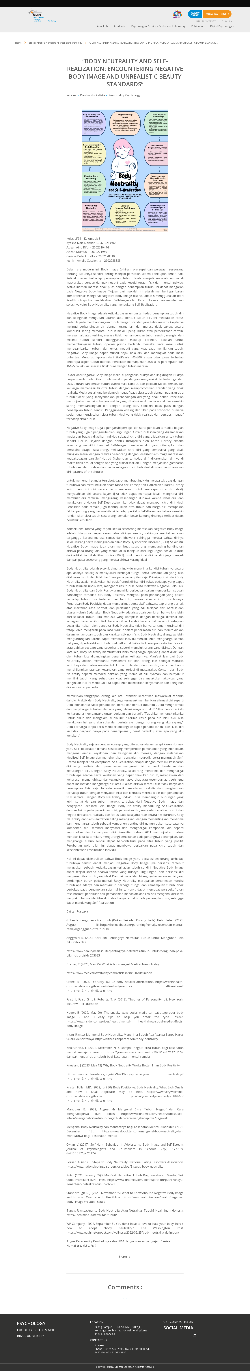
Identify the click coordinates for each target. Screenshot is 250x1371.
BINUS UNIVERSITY (206, 21)
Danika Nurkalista (92, 95)
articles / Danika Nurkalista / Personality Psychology (55, 42)
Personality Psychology (124, 95)
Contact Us (226, 21)
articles (71, 95)
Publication (197, 26)
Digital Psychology (221, 26)
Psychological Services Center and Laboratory (158, 26)
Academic (119, 26)
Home (18, 42)
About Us (102, 26)
